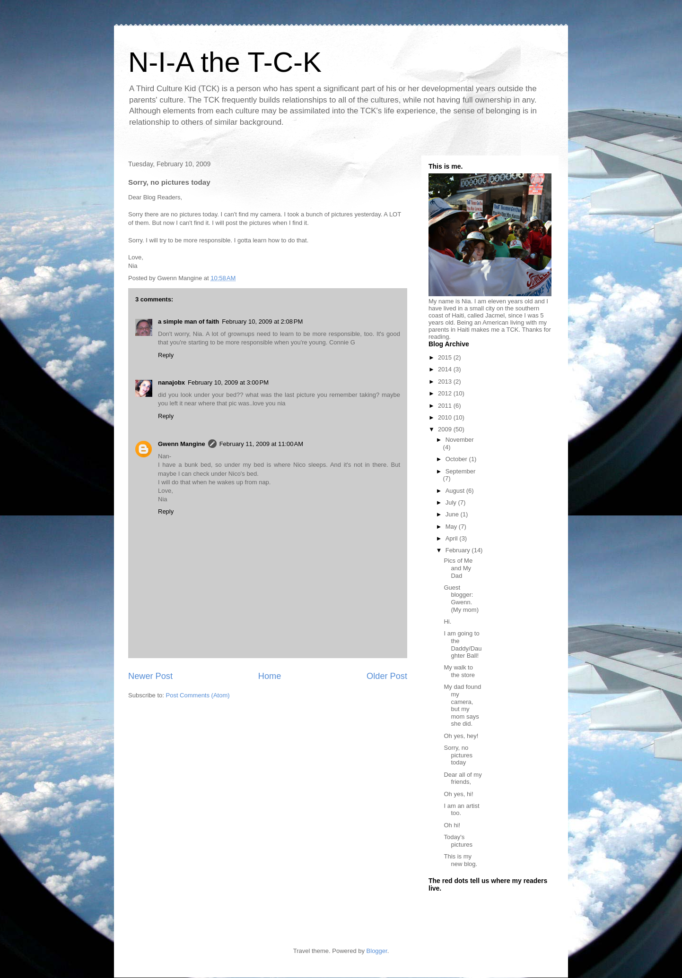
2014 (446, 369)
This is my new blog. (460, 860)
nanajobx (171, 382)
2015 (446, 357)
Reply (166, 355)
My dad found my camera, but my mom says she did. (462, 705)
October (457, 459)
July (452, 502)
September (461, 471)
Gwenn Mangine (181, 443)
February (459, 550)
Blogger (377, 950)
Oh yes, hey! (461, 735)
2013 (446, 381)
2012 (446, 393)
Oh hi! (452, 825)
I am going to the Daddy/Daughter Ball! (462, 644)
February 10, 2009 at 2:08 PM (262, 321)
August (456, 490)
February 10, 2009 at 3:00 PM (228, 382)
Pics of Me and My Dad (458, 568)
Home (269, 676)
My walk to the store (459, 671)
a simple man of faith (188, 321)
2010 (446, 417)
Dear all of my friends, (462, 778)
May (452, 526)
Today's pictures (458, 840)
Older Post (387, 676)
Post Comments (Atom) (198, 695)
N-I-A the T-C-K (225, 62)
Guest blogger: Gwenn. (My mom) (461, 598)
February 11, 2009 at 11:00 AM (261, 443)
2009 (446, 429)
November (460, 439)
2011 (446, 405)
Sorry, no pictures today (458, 755)
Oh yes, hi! (458, 794)
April (453, 538)
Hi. (447, 621)
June (453, 514)
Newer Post (150, 676)
